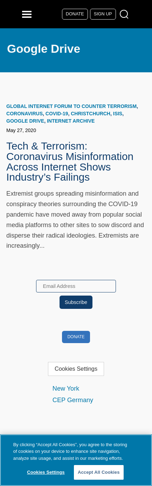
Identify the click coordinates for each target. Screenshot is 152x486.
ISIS (117, 113)
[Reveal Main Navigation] (28, 14)
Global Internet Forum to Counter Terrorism (71, 106)
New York (66, 388)
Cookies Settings (76, 368)
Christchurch (90, 113)
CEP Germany (73, 400)
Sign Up (103, 14)
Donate (75, 14)
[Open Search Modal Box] (125, 14)
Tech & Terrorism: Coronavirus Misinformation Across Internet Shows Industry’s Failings (69, 161)
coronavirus (24, 113)
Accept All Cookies (99, 472)
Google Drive (25, 121)
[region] (76, 460)
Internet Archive (71, 121)
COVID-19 (57, 113)
